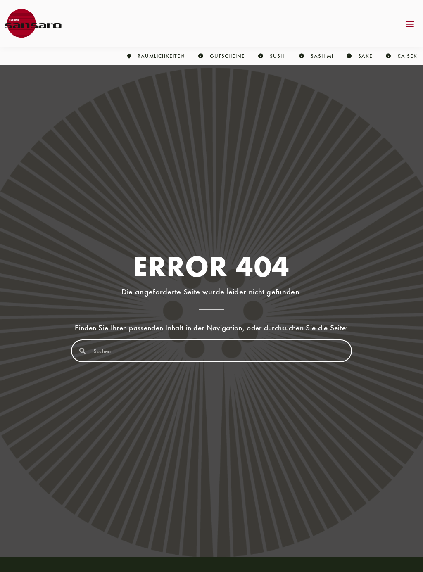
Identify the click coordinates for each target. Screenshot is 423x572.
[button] (410, 23)
